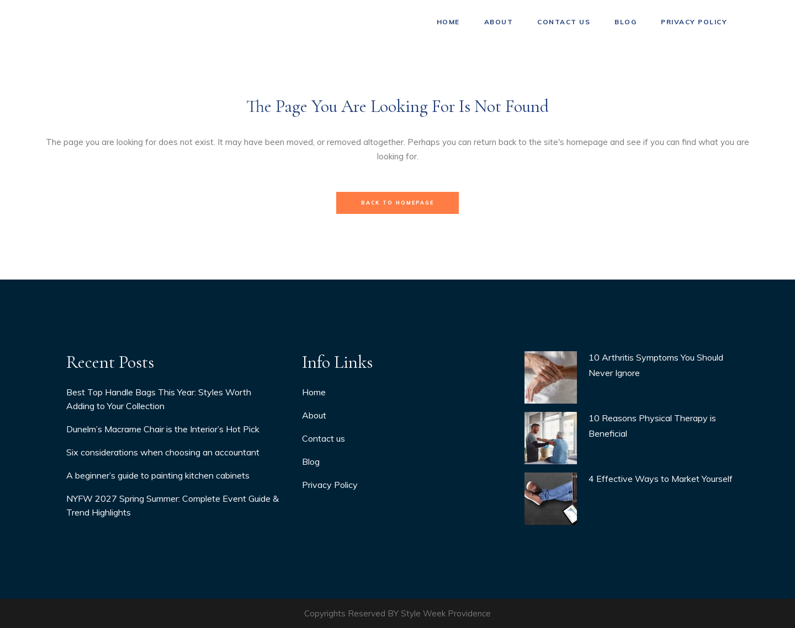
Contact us (323, 438)
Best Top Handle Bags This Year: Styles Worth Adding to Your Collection (158, 399)
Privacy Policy (330, 484)
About (314, 415)
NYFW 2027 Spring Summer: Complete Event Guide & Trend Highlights (172, 505)
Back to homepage (397, 203)
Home (314, 392)
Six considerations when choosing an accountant (162, 452)
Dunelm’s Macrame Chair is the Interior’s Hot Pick (162, 428)
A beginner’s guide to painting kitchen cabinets (158, 475)
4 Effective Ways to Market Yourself (661, 478)
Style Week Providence (446, 613)
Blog (311, 461)
